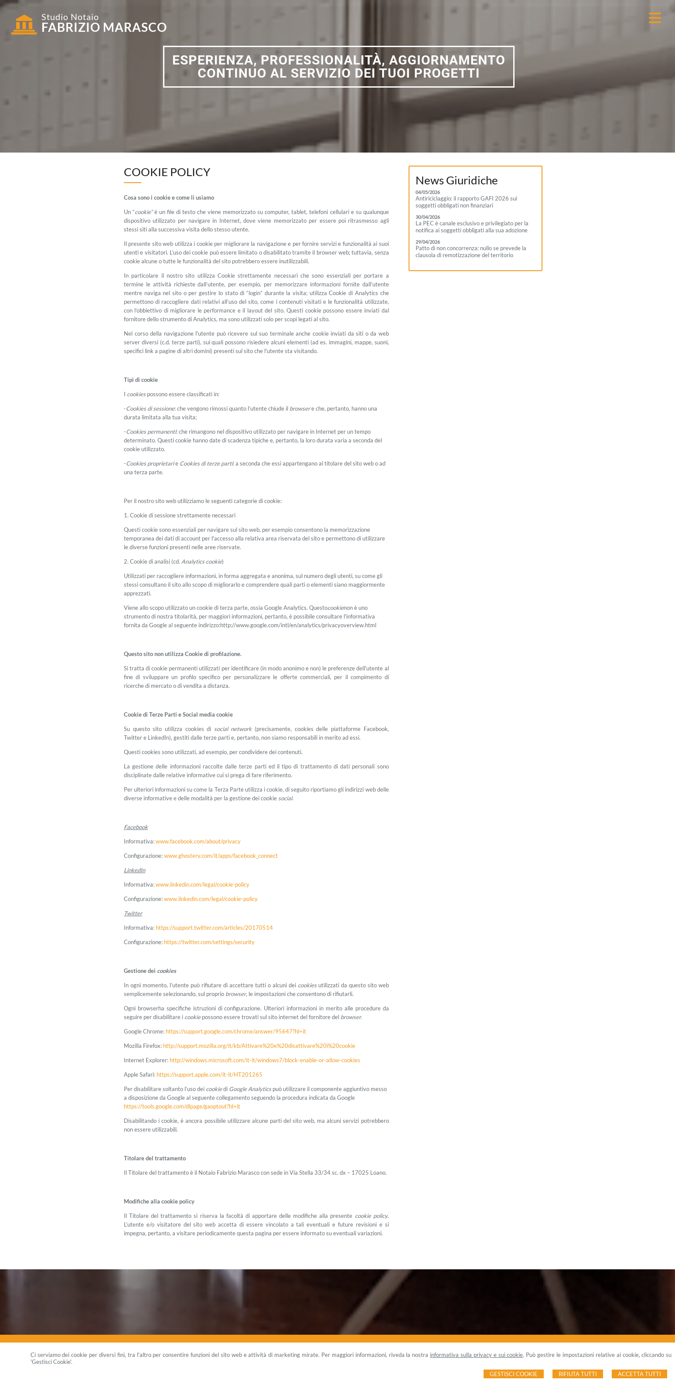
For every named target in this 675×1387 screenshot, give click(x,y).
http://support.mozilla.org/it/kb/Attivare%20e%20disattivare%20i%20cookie (259, 1045)
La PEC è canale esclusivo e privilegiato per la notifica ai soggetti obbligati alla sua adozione (472, 227)
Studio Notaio (70, 16)
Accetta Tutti (639, 1373)
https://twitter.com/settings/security (209, 941)
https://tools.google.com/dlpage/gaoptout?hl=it (182, 1106)
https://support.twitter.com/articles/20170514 (214, 927)
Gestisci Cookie (514, 1373)
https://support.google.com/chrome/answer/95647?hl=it (236, 1031)
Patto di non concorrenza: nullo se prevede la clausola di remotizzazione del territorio (471, 251)
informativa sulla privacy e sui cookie (476, 1354)
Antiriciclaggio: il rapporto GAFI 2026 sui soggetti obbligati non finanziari (466, 202)
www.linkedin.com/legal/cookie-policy (202, 884)
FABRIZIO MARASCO (104, 27)
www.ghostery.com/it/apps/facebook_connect (221, 855)
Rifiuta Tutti (578, 1373)
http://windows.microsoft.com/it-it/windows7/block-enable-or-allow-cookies (265, 1060)
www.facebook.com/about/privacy (198, 841)
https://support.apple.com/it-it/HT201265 (209, 1074)
